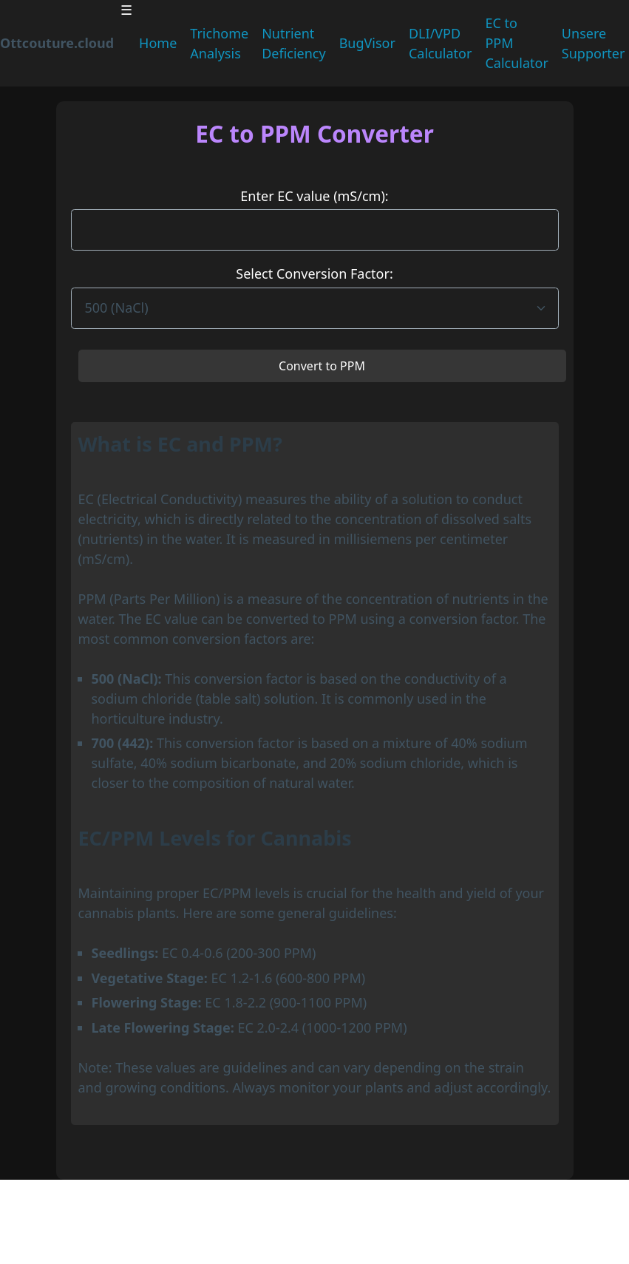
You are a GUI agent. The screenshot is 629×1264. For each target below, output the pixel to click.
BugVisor (367, 43)
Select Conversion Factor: (314, 273)
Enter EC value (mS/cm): (314, 196)
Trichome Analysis (219, 43)
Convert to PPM (322, 366)
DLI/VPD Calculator (440, 43)
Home (158, 43)
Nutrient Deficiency (294, 43)
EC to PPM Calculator (516, 43)
